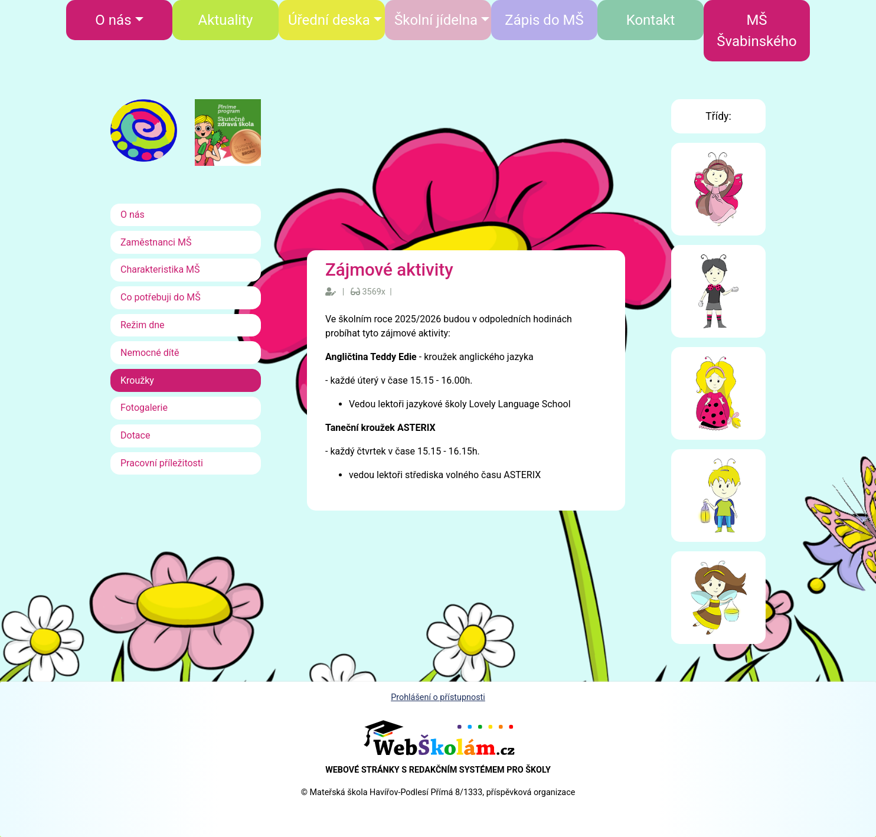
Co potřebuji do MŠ (160, 297)
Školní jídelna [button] (436, 20)
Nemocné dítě (149, 352)
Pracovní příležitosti (161, 463)
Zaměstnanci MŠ (155, 242)
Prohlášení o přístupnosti (438, 697)
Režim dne (142, 325)
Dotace (135, 435)
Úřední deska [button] (329, 20)
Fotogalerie (144, 407)
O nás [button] (113, 20)
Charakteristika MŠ (160, 269)
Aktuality (225, 20)
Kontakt (650, 20)
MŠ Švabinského (756, 31)
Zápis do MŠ (544, 20)
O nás (132, 214)
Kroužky (137, 380)
